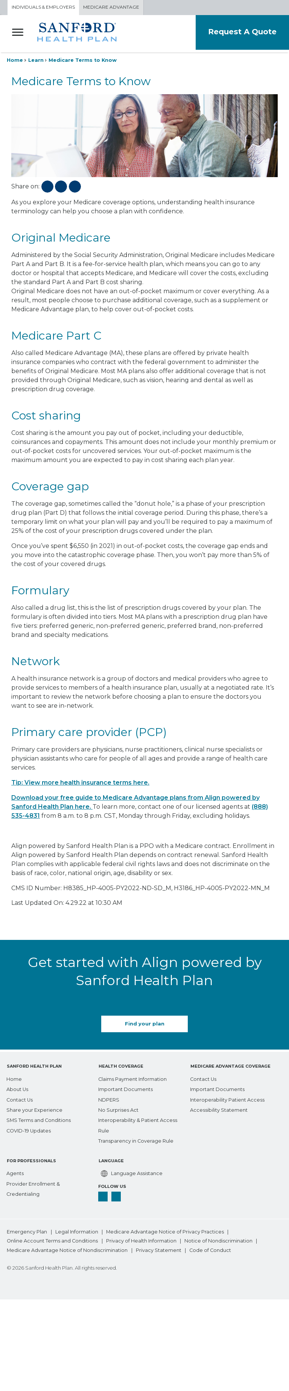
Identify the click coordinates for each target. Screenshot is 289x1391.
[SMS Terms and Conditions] (38, 1119)
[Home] (14, 1077)
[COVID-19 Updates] (28, 1129)
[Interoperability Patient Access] (227, 1098)
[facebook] (103, 1194)
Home (15, 60)
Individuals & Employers (43, 7)
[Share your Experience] (34, 1108)
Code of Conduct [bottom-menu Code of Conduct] (210, 1249)
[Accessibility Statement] (219, 1108)
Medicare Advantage (111, 7)
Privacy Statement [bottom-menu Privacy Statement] (158, 1249)
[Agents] (15, 1172)
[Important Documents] (125, 1088)
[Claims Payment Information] (132, 1077)
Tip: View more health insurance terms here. (80, 782)
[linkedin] (116, 1194)
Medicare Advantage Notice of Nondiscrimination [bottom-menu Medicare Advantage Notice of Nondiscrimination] (67, 1249)
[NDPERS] (108, 1098)
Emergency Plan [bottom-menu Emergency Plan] (27, 1230)
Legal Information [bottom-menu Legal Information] (76, 1230)
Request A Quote (242, 31)
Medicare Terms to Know (83, 60)
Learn (36, 60)
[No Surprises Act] (118, 1108)
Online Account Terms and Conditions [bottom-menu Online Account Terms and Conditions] (52, 1239)
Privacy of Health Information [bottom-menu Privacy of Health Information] (141, 1239)
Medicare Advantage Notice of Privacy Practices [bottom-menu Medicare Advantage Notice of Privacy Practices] (165, 1230)
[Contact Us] (19, 1098)
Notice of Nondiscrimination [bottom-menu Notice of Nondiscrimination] (219, 1239)
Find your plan (144, 1024)
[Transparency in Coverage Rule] (135, 1139)
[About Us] (17, 1088)
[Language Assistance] (130, 1172)
